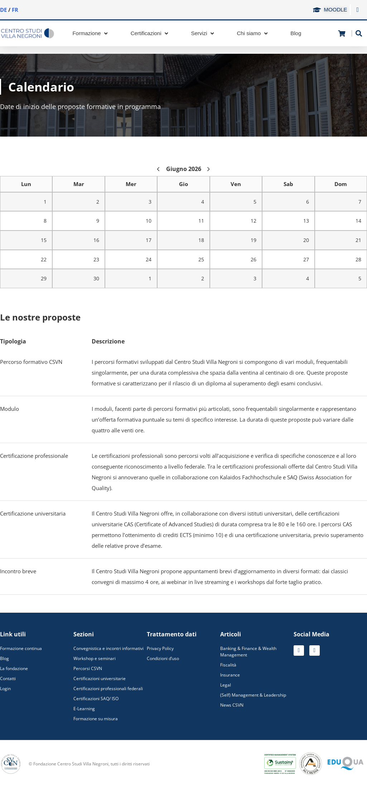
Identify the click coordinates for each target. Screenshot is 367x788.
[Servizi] (203, 33)
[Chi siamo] (253, 33)
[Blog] (296, 33)
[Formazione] (91, 33)
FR (15, 9)
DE (3, 9)
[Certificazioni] (150, 33)
